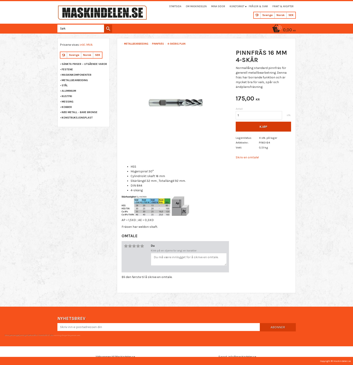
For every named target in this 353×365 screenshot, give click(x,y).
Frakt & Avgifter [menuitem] (283, 6)
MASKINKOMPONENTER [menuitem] (76, 74)
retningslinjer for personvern (67, 335)
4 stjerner (138, 246)
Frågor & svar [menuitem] (258, 6)
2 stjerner (130, 246)
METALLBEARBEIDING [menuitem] (75, 80)
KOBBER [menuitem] (67, 107)
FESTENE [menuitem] (67, 69)
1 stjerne (126, 246)
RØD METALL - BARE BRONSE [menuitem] (79, 112)
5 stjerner (142, 246)
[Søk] (108, 29)
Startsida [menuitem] (175, 6)
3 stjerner (134, 246)
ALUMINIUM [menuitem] (69, 90)
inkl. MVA (86, 45)
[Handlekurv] (283, 30)
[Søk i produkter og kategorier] (83, 28)
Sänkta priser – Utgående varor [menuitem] (84, 64)
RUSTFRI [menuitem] (67, 96)
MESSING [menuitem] (67, 101)
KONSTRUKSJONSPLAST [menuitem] (77, 117)
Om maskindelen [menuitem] (196, 6)
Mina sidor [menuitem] (218, 6)
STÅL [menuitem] (65, 85)
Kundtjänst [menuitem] (237, 6)
